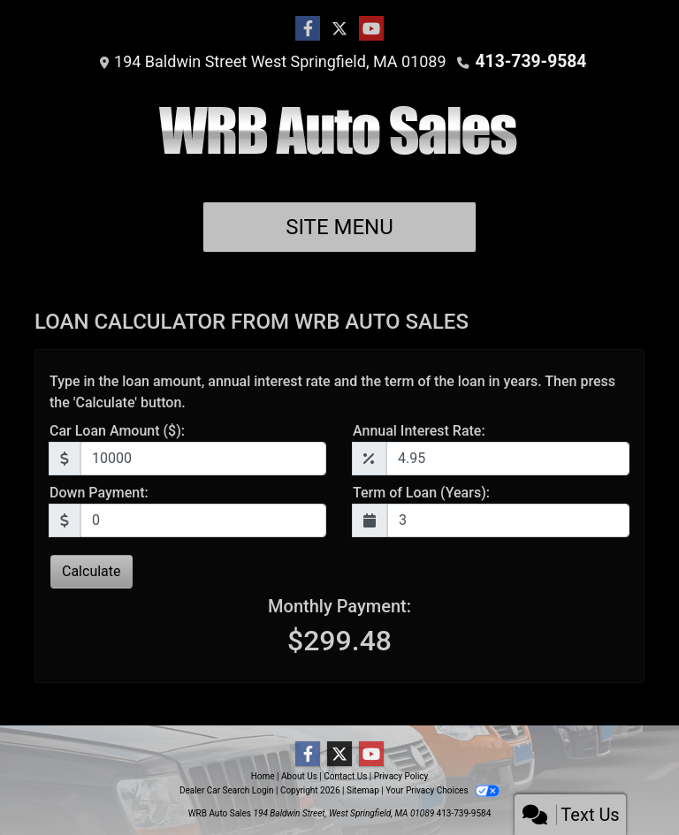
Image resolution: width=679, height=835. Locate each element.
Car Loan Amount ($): (117, 430)
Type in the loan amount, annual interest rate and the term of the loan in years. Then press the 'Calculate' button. (332, 392)
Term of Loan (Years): (421, 492)
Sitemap (363, 790)
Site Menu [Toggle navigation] (339, 227)
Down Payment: (99, 492)
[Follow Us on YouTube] (371, 29)
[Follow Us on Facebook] (307, 29)
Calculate (91, 571)
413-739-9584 (531, 61)
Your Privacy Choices (442, 790)
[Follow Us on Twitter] (339, 29)
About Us (299, 776)
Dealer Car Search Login (226, 790)
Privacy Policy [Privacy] (401, 776)
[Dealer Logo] (340, 137)
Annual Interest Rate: (419, 430)
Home (263, 776)
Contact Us (345, 776)
